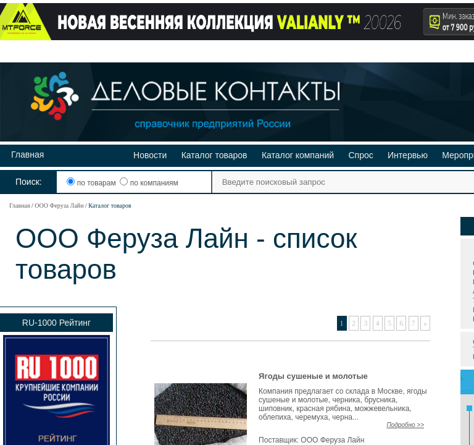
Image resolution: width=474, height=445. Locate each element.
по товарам (92, 183)
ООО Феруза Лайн (59, 205)
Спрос (360, 155)
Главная (27, 154)
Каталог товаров (214, 155)
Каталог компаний (298, 155)
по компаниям (149, 183)
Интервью (408, 155)
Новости (150, 155)
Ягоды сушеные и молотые (313, 376)
